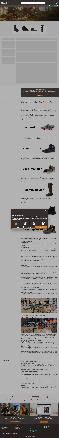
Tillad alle (41, 227)
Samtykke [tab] (17, 212)
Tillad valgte (29, 227)
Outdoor (15, 5)
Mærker (21, 5)
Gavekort (26, 5)
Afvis (18, 227)
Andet (30, 5)
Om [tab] (41, 212)
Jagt (6, 5)
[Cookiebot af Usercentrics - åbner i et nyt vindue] (43, 210)
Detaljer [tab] (29, 212)
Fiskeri (11, 5)
